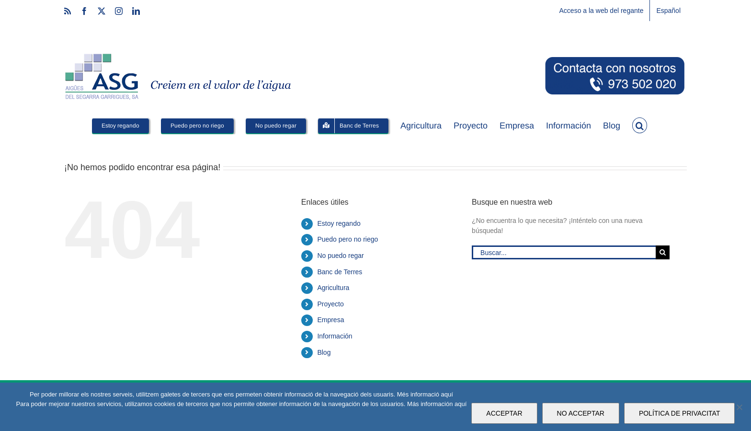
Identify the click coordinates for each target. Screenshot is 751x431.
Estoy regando (338, 223)
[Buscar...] (564, 252)
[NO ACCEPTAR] (739, 407)
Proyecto (330, 304)
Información (334, 336)
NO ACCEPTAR (580, 413)
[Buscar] (663, 252)
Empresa (330, 320)
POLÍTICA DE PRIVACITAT (679, 413)
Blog (323, 352)
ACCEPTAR (504, 413)
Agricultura (333, 287)
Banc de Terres (339, 272)
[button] (640, 124)
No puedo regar (340, 255)
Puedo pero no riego (347, 239)
